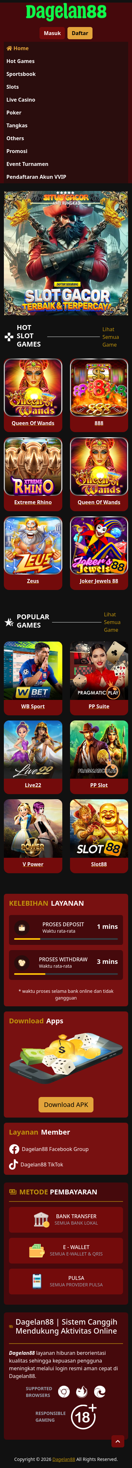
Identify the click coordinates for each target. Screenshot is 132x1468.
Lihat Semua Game (110, 337)
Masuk (52, 33)
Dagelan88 (63, 1459)
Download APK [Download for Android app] (66, 1104)
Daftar (80, 33)
